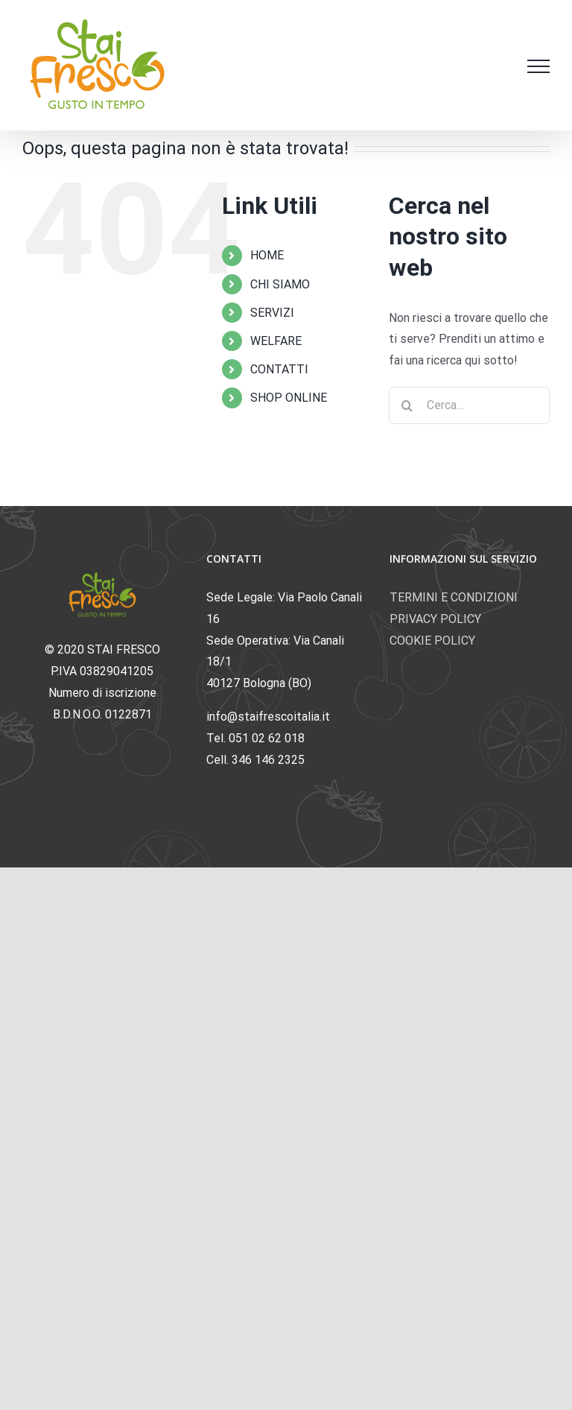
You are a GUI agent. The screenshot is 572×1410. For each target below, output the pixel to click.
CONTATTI (279, 369)
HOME (267, 255)
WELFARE (276, 341)
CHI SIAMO (280, 284)
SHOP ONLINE (288, 398)
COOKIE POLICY (432, 640)
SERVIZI (272, 313)
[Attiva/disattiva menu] (538, 66)
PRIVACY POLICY (435, 619)
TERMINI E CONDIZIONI (454, 597)
